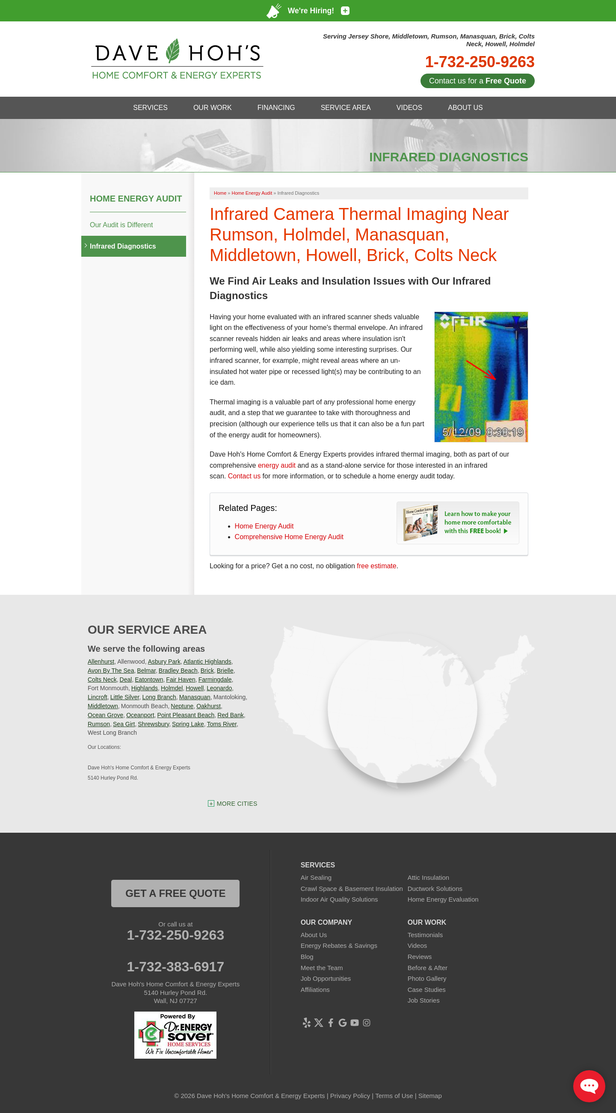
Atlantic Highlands (207, 661)
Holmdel (172, 688)
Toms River (222, 724)
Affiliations (315, 989)
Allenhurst (101, 661)
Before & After (427, 967)
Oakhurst (208, 706)
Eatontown (149, 679)
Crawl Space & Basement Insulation (352, 888)
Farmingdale (215, 679)
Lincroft (97, 697)
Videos (417, 945)
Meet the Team (322, 967)
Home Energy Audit (264, 526)
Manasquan (194, 697)
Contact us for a (477, 81)
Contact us (244, 476)
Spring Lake (188, 724)
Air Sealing (316, 877)
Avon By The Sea (111, 670)
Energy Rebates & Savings (339, 945)
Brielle (225, 670)
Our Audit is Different (121, 225)
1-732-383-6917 (175, 967)
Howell (195, 688)
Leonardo (219, 688)
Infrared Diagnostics (123, 246)
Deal (126, 679)
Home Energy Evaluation (443, 899)
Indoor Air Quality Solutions (339, 899)
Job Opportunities (326, 978)
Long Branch (159, 697)
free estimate (376, 566)
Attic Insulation (429, 877)
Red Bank (230, 715)
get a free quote (175, 893)
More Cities (237, 803)
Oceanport (140, 715)
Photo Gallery (427, 978)
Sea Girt (124, 724)
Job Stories (424, 1000)
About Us (314, 934)
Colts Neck (102, 679)
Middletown (103, 706)
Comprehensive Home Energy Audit (289, 536)
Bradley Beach (178, 670)
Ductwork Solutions (435, 888)
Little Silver (124, 697)
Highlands (144, 688)
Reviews (420, 956)
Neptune (182, 706)
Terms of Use (394, 1095)
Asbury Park (164, 661)
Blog (307, 956)
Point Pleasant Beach (185, 715)
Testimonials (425, 934)
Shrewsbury (153, 724)
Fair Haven (180, 679)
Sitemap (430, 1095)
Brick (207, 670)
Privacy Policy (350, 1095)
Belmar (146, 670)
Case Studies (427, 989)
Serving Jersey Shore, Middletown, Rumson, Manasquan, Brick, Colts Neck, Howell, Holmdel (429, 40)
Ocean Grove (105, 715)
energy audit (277, 465)
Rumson (99, 724)
